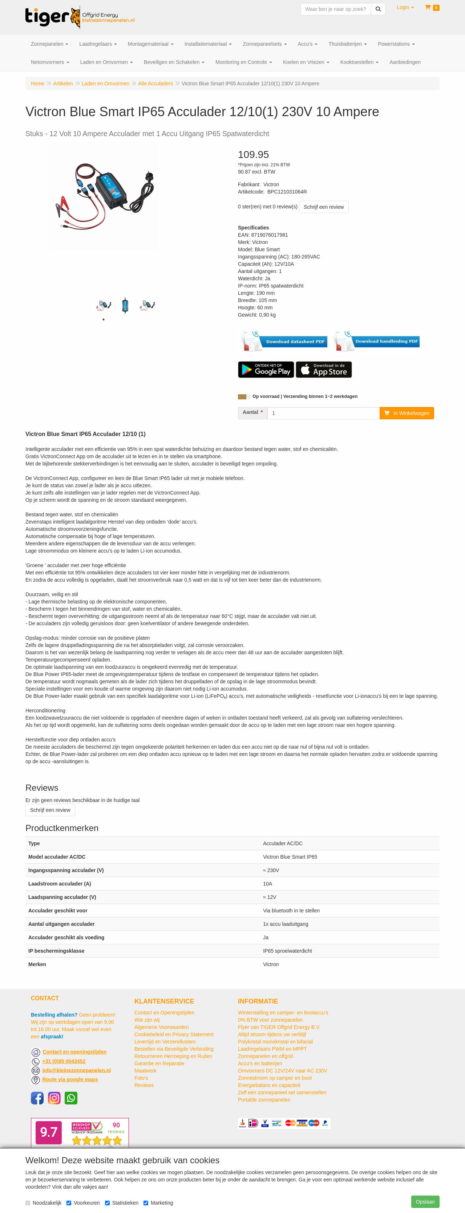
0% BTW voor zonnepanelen (270, 1020)
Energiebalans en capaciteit (269, 1085)
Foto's (141, 1078)
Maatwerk (145, 1071)
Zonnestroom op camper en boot (275, 1078)
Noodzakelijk (43, 1203)
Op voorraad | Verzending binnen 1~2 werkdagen (304, 396)
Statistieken (121, 1203)
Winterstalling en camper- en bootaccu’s (283, 1012)
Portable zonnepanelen (264, 1100)
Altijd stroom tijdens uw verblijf (272, 1034)
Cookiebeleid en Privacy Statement (174, 1034)
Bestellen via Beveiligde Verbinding (174, 1049)
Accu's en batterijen (260, 1063)
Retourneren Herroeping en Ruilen (173, 1056)
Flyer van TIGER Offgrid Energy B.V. (279, 1027)
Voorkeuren (83, 1203)
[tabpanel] (103, 305)
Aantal (250, 412)
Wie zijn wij (146, 1020)
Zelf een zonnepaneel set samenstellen (282, 1092)
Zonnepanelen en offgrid (265, 1056)
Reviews (144, 1085)
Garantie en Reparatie (159, 1063)
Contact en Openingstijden (164, 1012)
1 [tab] (103, 319)
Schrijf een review (324, 207)
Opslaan (425, 1202)
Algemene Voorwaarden (161, 1027)
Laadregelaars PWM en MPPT (272, 1049)
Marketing (158, 1203)
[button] (405, 7)
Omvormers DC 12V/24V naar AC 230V (282, 1071)
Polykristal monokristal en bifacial (275, 1042)
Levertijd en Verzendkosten (165, 1042)
